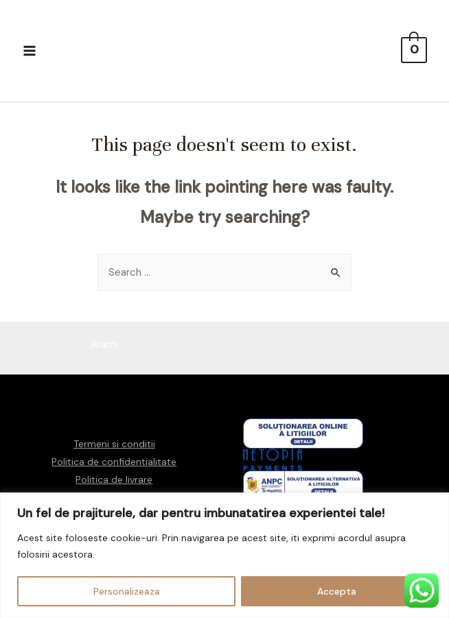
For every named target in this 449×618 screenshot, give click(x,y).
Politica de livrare (114, 479)
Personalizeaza (126, 591)
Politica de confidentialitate (113, 461)
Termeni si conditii (114, 444)
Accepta (336, 591)
